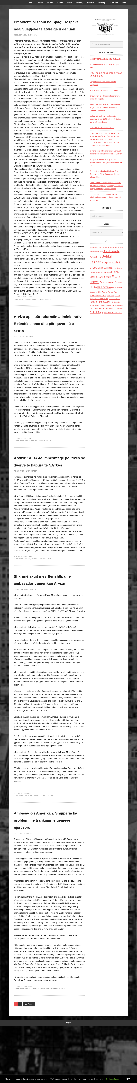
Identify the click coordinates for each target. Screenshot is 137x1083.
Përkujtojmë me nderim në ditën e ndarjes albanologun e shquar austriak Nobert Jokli (105, 197)
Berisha (51, 845)
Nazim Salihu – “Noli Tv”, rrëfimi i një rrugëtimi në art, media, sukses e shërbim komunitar (105, 107)
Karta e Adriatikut (38, 594)
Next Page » (29, 1061)
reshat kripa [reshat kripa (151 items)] (109, 305)
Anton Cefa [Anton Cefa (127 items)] (113, 247)
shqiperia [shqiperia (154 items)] (112, 308)
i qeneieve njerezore (40, 1045)
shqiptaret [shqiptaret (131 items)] (119, 308)
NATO (49, 594)
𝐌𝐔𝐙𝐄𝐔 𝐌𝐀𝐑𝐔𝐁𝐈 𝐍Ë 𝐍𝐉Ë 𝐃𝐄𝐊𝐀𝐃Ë (105, 59)
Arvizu (27, 313)
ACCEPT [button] (126, 1079)
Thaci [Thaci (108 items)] (105, 312)
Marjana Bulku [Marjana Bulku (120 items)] (101, 295)
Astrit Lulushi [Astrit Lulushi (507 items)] (111, 251)
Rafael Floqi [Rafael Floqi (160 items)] (107, 302)
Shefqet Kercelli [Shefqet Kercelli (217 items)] (101, 308)
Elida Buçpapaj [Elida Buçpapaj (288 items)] (105, 268)
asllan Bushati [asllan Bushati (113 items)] (98, 251)
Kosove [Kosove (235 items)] (93, 295)
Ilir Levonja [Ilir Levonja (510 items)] (104, 287)
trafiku (61, 1045)
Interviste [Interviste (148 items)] (114, 287)
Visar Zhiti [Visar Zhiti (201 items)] (117, 313)
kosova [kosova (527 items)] (112, 291)
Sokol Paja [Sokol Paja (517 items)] (96, 312)
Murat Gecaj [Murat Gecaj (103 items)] (110, 295)
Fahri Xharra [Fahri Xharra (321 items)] (104, 277)
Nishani (43, 313)
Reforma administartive (41, 462)
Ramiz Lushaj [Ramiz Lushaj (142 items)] (100, 305)
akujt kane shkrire (33, 845)
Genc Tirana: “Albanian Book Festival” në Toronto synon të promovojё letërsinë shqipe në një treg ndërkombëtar (106, 186)
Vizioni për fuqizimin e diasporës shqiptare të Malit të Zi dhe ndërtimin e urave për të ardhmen (105, 119)
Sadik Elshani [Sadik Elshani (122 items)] (118, 305)
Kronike (27, 843)
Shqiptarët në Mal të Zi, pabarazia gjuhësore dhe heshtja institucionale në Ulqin (106, 162)
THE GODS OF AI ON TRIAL (102, 128)
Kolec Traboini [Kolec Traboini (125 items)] (102, 292)
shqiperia (54, 1045)
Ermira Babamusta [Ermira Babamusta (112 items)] (105, 272)
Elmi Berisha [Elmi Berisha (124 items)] (117, 268)
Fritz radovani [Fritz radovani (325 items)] (107, 282)
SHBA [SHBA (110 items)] (91, 308)
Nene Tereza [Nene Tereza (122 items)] (104, 299)
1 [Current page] (15, 1061)
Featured (28, 311)
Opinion (27, 459)
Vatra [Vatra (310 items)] (110, 312)
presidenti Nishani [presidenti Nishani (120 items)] (114, 299)
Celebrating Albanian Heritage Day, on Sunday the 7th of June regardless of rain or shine (105, 174)
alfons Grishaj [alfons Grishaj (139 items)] (104, 247)
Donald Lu (35, 313)
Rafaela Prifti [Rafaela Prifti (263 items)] (96, 302)
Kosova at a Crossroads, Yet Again (104, 90)
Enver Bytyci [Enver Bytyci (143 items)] (94, 272)
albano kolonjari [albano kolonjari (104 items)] (94, 247)
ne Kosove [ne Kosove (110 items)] (96, 299)
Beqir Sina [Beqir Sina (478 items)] (108, 262)
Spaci (49, 313)
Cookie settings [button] (112, 1079)
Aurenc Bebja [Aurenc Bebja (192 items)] (95, 257)
